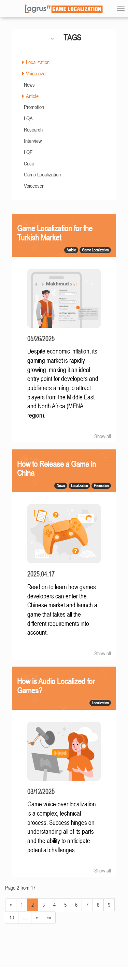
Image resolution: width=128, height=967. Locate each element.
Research (33, 129)
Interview (33, 141)
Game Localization (42, 174)
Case (29, 163)
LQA (28, 118)
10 (11, 917)
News (29, 85)
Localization (37, 62)
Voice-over (36, 73)
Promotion (34, 107)
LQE (28, 152)
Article (32, 96)
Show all (102, 436)
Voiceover (33, 186)
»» (48, 917)
